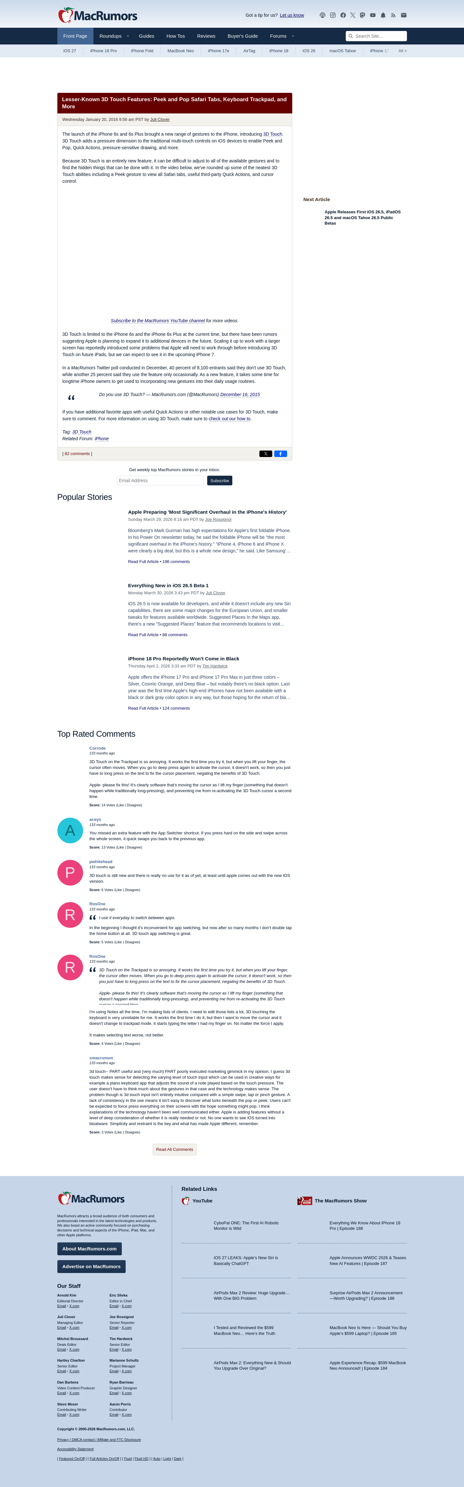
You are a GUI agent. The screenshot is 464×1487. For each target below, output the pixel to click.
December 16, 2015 (240, 394)
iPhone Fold (142, 50)
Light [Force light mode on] (167, 1459)
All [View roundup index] (403, 50)
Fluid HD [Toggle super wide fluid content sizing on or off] (142, 1459)
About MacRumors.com (90, 1247)
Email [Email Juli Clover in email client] (61, 1326)
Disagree (134, 805)
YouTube (203, 1199)
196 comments (176, 568)
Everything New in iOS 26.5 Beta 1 (172, 585)
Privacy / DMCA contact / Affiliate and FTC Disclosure (99, 1440)
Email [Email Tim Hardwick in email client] (114, 1348)
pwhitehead (101, 861)
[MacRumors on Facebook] (343, 15)
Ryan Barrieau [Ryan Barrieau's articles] (122, 1381)
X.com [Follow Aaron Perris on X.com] (127, 1413)
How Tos (176, 36)
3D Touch (272, 134)
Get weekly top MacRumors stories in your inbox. (174, 469)
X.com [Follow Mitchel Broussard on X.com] (74, 1348)
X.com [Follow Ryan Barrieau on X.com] (127, 1391)
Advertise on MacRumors (92, 1265)
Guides (146, 36)
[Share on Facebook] (280, 454)
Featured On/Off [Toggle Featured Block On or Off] (72, 1459)
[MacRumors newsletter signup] (404, 15)
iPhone (102, 438)
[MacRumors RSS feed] (393, 15)
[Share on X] (265, 454)
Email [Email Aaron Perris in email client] (114, 1413)
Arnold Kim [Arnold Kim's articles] (66, 1294)
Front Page (75, 36)
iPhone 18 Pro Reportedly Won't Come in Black (189, 659)
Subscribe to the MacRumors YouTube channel (158, 320)
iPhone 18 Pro (103, 50)
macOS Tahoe (343, 50)
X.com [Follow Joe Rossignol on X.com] (127, 1326)
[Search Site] (376, 36)
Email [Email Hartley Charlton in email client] (61, 1369)
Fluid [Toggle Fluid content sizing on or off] (128, 1459)
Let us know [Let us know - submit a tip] (292, 15)
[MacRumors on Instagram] (333, 15)
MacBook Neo (181, 50)
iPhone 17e (218, 50)
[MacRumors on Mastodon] (362, 15)
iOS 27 (69, 50)
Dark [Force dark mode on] (177, 1459)
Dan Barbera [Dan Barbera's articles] (67, 1381)
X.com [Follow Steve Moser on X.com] (74, 1413)
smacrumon (101, 1057)
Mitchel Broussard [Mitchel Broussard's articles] (72, 1337)
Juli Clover (160, 119)
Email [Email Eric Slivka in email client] (114, 1304)
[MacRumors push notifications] (383, 15)
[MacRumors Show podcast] (322, 15)
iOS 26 (309, 50)
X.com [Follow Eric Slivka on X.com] (127, 1304)
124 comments (176, 708)
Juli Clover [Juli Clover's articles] (66, 1315)
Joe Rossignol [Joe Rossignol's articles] (122, 1315)
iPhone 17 (379, 50)
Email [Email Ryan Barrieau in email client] (114, 1391)
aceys (95, 819)
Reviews (206, 36)
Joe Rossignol (218, 526)
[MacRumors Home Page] (97, 15)
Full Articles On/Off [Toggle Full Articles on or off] (104, 1459)
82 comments (77, 453)
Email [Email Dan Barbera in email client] (61, 1391)
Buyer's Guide (243, 36)
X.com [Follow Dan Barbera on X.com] (74, 1391)
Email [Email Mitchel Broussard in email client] (61, 1348)
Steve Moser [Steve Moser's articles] (67, 1402)
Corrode (98, 748)
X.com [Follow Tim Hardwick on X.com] (127, 1348)
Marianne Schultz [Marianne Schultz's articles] (124, 1359)
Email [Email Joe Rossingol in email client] (114, 1326)
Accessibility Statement (75, 1449)
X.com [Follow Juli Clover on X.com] (74, 1326)
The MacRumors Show (341, 1199)
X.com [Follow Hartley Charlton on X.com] (74, 1369)
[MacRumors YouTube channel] (373, 15)
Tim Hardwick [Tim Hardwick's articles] (121, 1337)
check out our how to (229, 418)
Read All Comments (174, 1149)
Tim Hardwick (214, 666)
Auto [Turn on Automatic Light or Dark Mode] (156, 1459)
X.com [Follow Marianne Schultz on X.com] (127, 1369)
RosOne (98, 903)
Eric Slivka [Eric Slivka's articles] (119, 1294)
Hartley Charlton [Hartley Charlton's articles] (71, 1359)
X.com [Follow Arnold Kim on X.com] (74, 1304)
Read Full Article (143, 568)
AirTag (249, 50)
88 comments (175, 634)
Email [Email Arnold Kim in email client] (61, 1304)
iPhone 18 (278, 50)
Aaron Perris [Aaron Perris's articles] (120, 1402)
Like (120, 805)
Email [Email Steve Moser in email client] (61, 1413)
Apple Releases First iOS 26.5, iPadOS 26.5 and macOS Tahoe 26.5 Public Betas (363, 217)
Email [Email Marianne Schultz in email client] (114, 1369)
